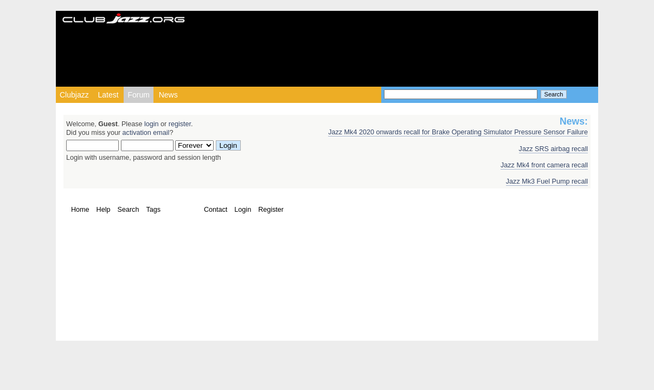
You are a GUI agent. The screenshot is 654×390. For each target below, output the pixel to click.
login (151, 124)
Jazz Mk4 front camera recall (544, 165)
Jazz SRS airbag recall (553, 149)
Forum (138, 94)
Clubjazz (74, 94)
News (168, 94)
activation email (146, 132)
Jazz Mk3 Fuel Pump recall (547, 181)
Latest (108, 94)
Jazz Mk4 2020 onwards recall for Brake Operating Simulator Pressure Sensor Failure (458, 132)
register (180, 124)
